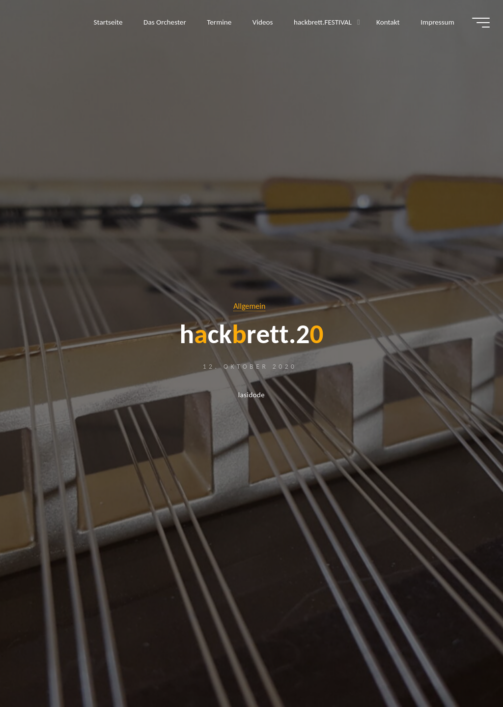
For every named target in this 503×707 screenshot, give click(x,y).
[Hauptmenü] (479, 24)
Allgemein (249, 306)
